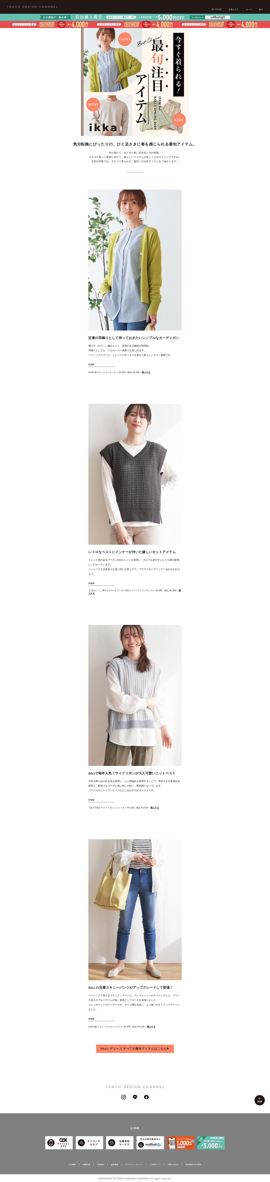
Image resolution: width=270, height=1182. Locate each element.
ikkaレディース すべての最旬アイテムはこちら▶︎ (135, 1048)
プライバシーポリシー (134, 1164)
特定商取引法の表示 (193, 1164)
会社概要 (72, 1164)
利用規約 (100, 1164)
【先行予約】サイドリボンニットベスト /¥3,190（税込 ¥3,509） (124, 808)
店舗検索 (86, 1164)
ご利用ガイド (155, 1164)
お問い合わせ (173, 1164)
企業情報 (114, 1164)
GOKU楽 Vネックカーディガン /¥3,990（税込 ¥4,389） (120, 372)
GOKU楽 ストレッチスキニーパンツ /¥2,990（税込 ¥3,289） (122, 1027)
